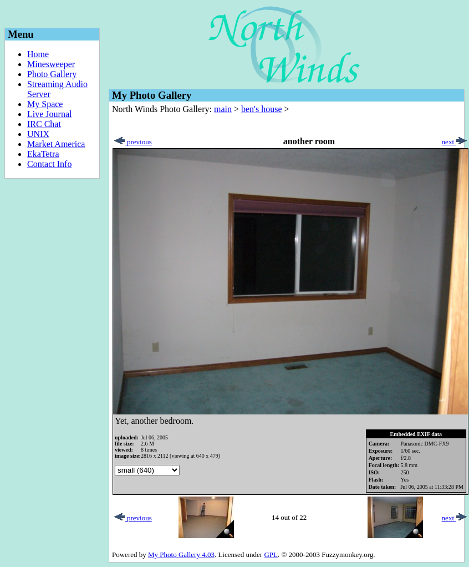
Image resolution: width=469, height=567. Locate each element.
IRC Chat (44, 124)
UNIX (38, 134)
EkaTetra (43, 154)
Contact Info (49, 164)
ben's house (261, 109)
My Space (45, 104)
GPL (271, 554)
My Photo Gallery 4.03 (181, 554)
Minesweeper (51, 64)
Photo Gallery (52, 74)
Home (38, 54)
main (223, 109)
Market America (56, 144)
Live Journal (49, 114)
